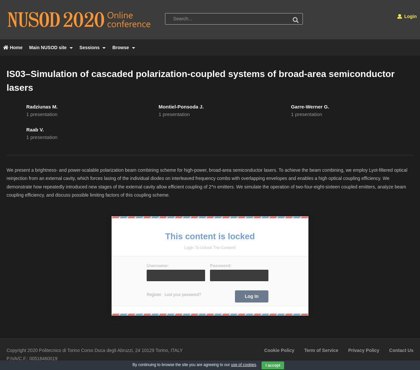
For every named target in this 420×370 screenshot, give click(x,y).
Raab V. (35, 129)
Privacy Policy (363, 350)
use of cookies (243, 364)
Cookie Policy (279, 350)
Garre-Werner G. (310, 106)
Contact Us (401, 350)
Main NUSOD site (51, 47)
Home (13, 47)
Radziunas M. (42, 106)
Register (154, 294)
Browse (123, 47)
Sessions (92, 47)
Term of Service (321, 350)
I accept (272, 365)
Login (407, 16)
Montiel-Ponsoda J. (181, 106)
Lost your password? (183, 294)
